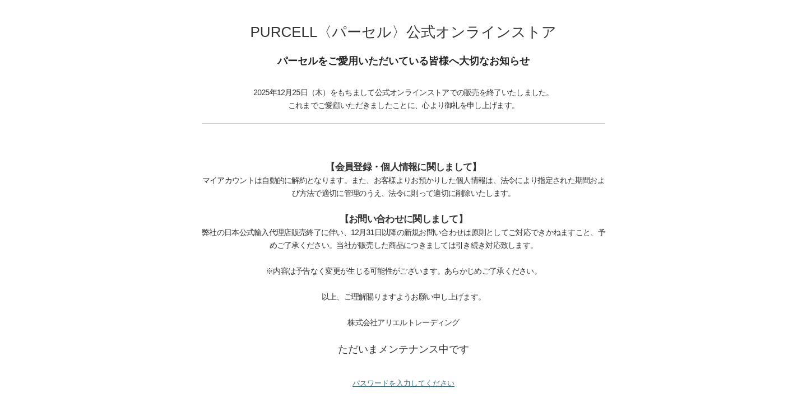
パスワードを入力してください (403, 383)
